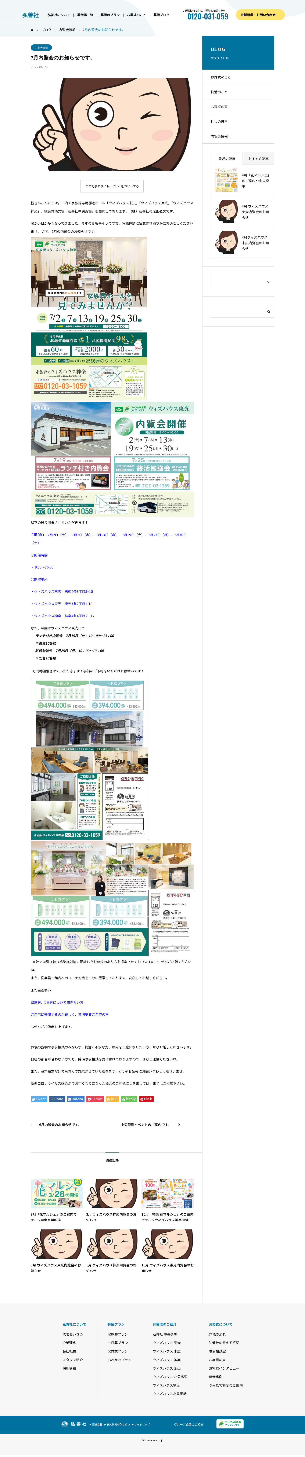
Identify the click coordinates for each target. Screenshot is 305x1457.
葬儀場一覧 (85, 14)
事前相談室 (217, 1351)
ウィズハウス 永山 (167, 1368)
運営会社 (97, 1424)
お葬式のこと (136, 14)
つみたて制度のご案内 (226, 1385)
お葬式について (221, 1324)
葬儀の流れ (217, 1334)
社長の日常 (219, 121)
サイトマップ (142, 1424)
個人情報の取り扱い (118, 1424)
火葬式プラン (118, 1351)
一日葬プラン (118, 1342)
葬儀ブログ (161, 14)
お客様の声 (219, 106)
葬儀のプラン (110, 14)
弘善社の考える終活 (224, 1342)
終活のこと (219, 91)
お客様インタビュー (224, 1368)
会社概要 (69, 1351)
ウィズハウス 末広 (167, 1351)
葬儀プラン (116, 1324)
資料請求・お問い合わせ (258, 14)
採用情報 (69, 1368)
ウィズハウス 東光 (167, 1342)
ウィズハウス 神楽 (167, 1359)
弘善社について (59, 14)
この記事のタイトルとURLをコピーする (112, 186)
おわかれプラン (119, 1359)
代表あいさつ (72, 1334)
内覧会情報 (41, 47)
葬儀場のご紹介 (164, 1324)
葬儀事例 (215, 1376)
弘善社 (30, 15)
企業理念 (69, 1342)
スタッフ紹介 (72, 1359)
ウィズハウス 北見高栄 (170, 1376)
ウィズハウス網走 (166, 1385)
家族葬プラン (118, 1334)
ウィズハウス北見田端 (170, 1393)
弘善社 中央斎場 (165, 1334)
